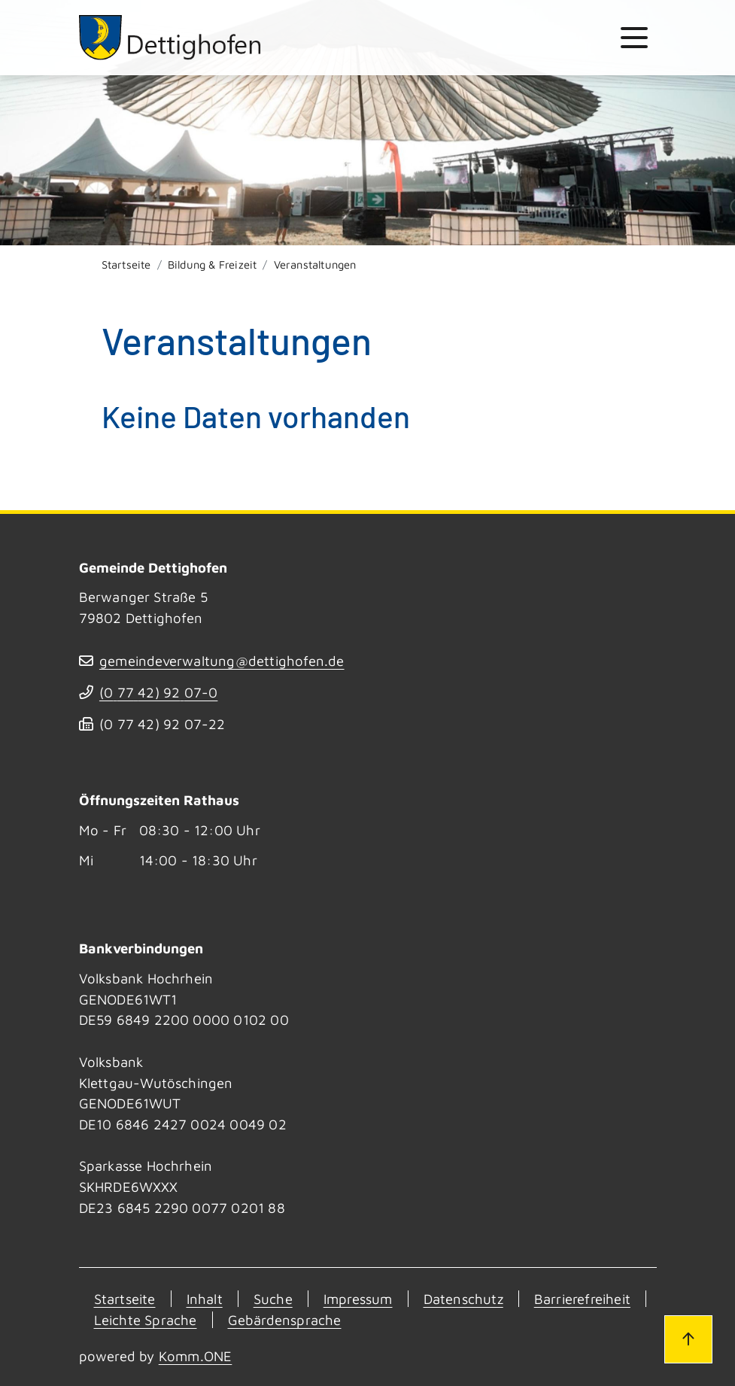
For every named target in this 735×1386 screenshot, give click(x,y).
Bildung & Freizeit (212, 264)
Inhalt (205, 1298)
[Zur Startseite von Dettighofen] (171, 37)
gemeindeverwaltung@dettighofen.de (222, 660)
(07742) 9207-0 (158, 692)
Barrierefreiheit (582, 1298)
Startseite (126, 264)
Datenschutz (463, 1298)
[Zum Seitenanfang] (688, 1339)
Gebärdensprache (285, 1320)
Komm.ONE (195, 1356)
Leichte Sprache (145, 1320)
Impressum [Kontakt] (358, 1298)
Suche (273, 1298)
